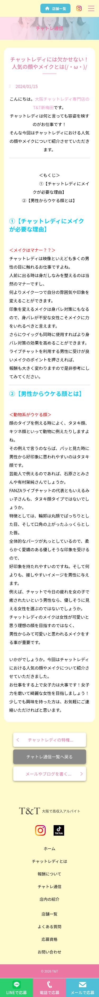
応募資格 (49, 939)
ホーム (49, 848)
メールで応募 (82, 992)
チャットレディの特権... (50, 740)
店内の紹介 (49, 899)
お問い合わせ (49, 952)
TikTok (59, 830)
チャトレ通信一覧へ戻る (49, 756)
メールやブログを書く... (48, 774)
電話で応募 (49, 992)
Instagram (79, 8)
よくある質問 (49, 926)
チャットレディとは (49, 861)
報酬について (50, 874)
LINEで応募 (16, 992)
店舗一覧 (49, 914)
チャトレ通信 (50, 886)
